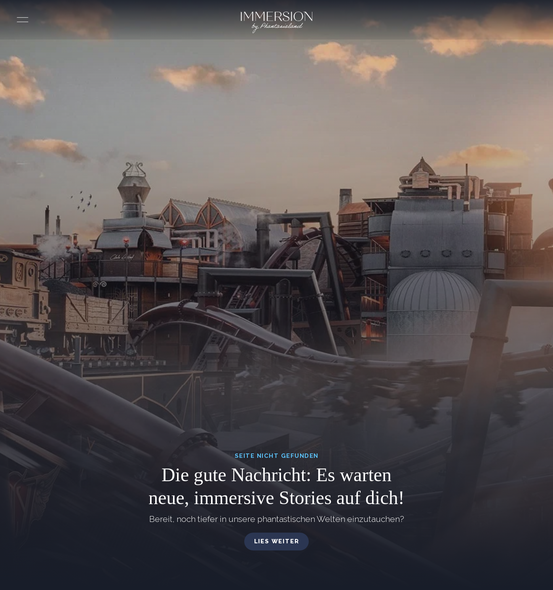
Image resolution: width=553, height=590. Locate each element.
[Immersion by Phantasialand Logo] (276, 22)
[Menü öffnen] (22, 20)
